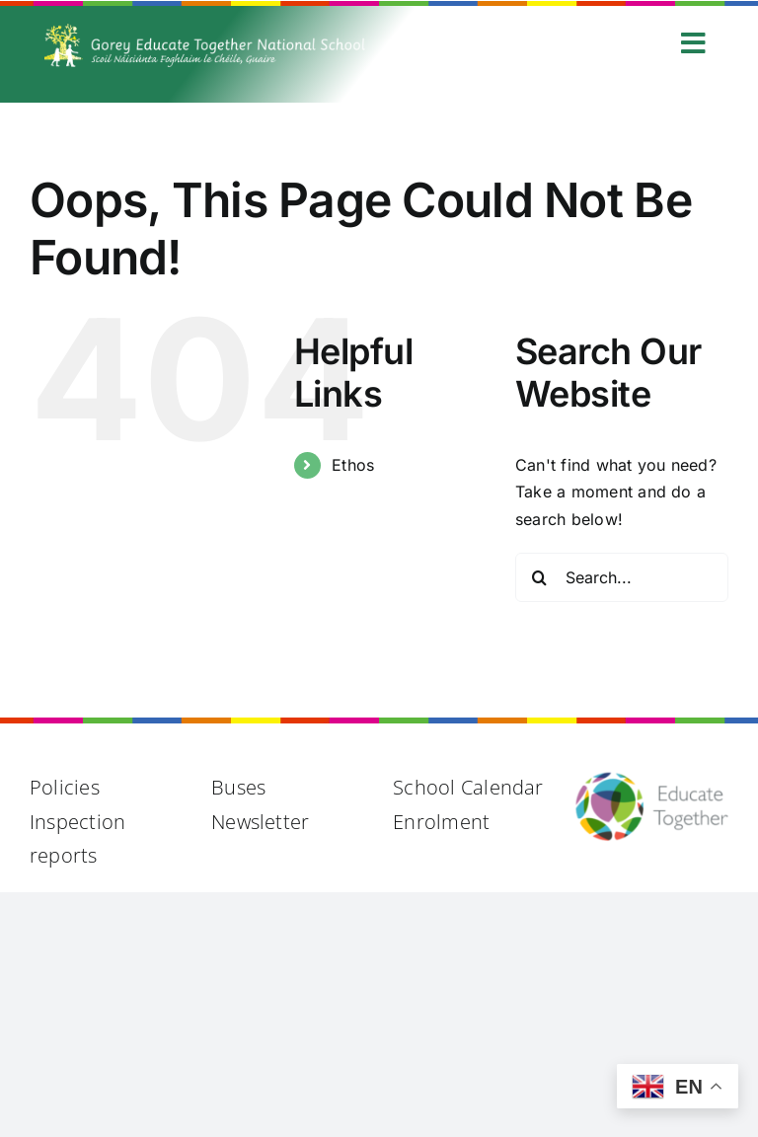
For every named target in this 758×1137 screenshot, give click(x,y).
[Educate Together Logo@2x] (651, 779)
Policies (65, 787)
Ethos (353, 465)
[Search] (540, 577)
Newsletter (260, 821)
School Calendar (468, 787)
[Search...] (621, 577)
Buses (238, 787)
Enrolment (441, 821)
